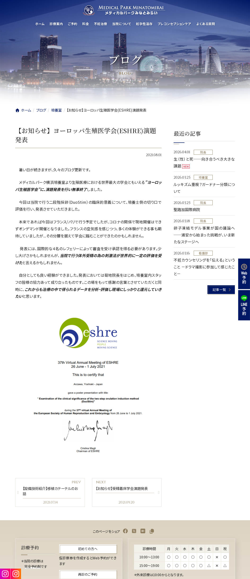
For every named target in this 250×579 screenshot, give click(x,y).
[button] (221, 289)
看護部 (203, 253)
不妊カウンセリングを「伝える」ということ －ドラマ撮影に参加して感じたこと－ (204, 267)
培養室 (203, 177)
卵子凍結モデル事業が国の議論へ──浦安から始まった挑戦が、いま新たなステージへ (204, 234)
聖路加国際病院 (187, 210)
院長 (203, 152)
